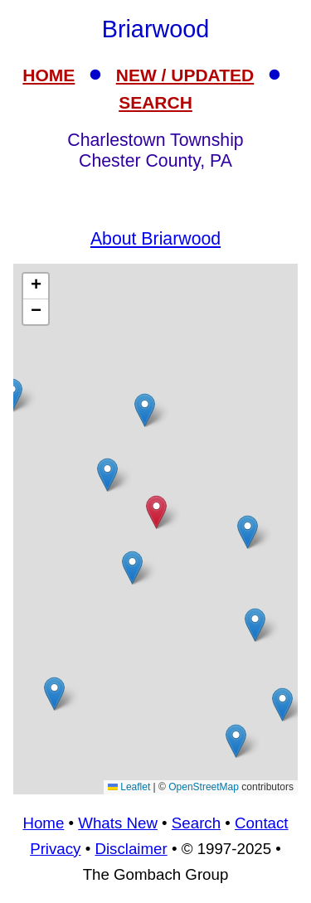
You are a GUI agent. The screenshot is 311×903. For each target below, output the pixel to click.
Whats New (118, 823)
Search (196, 823)
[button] (236, 741)
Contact (261, 823)
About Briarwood (155, 239)
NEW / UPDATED (185, 75)
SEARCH (155, 102)
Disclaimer (131, 848)
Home (43, 823)
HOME (48, 75)
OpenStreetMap (203, 787)
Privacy (55, 848)
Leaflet (129, 787)
